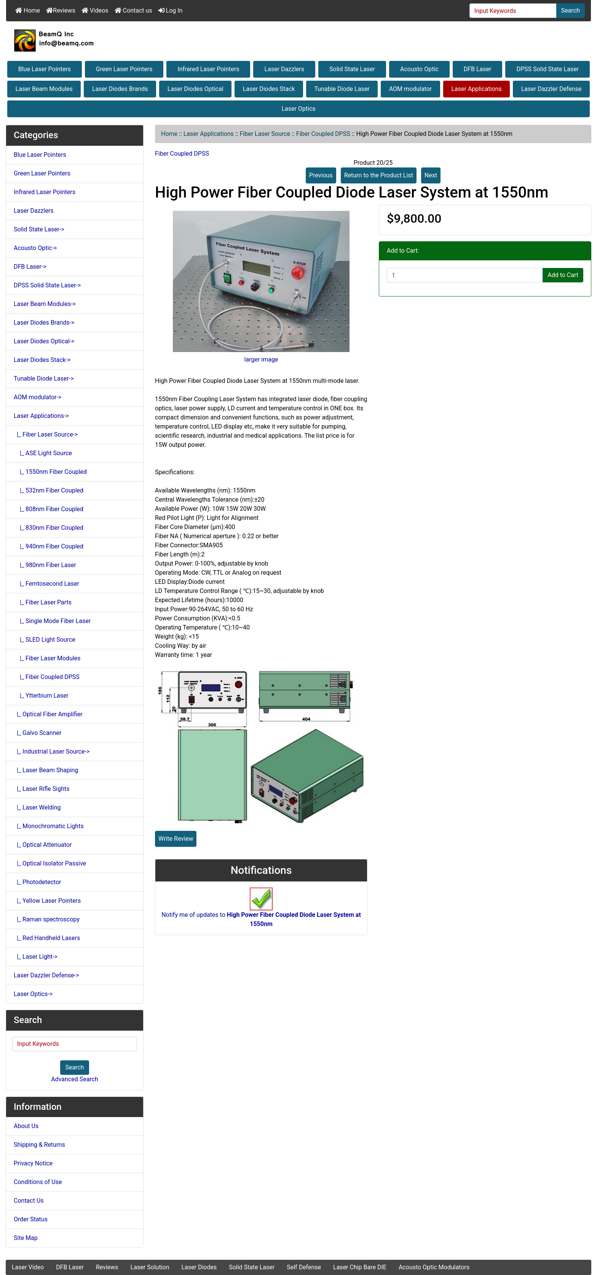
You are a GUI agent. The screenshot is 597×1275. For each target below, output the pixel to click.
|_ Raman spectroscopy (47, 919)
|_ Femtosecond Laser (46, 583)
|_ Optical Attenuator (43, 844)
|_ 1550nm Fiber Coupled (50, 471)
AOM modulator (410, 88)
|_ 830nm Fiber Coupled (48, 527)
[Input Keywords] (513, 10)
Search (570, 10)
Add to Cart (563, 275)
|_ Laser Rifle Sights (41, 788)
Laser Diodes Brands (120, 88)
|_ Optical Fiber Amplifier (48, 714)
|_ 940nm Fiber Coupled (48, 546)
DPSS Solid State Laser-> (47, 285)
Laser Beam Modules (44, 88)
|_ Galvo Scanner (37, 732)
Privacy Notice (33, 1163)
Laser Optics (298, 108)
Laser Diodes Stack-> (42, 359)
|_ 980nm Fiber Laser (45, 565)
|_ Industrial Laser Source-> (51, 751)
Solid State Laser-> (39, 229)
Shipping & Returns (39, 1144)
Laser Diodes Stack (269, 88)
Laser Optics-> (33, 994)
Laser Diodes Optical (195, 88)
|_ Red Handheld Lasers (47, 938)
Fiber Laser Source (265, 133)
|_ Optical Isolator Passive (50, 863)
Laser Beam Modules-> (45, 304)
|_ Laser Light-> (35, 956)
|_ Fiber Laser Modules (47, 658)
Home (27, 10)
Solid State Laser (352, 69)
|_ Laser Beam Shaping (46, 770)
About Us (26, 1126)
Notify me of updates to (261, 911)
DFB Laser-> (30, 266)
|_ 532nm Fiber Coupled (48, 490)
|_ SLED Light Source (44, 639)
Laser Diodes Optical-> (44, 341)
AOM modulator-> (37, 397)
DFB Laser (478, 69)
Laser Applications (476, 88)
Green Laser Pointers (124, 69)
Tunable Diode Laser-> (44, 378)
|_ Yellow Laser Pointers (47, 900)
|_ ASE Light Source (43, 453)
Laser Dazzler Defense (551, 88)
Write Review (175, 838)
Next (431, 175)
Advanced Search (74, 1079)
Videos (95, 10)
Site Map (26, 1238)
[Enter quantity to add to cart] (465, 275)
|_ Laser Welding (37, 807)
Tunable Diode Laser (342, 88)
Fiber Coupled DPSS (323, 133)
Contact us (133, 10)
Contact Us (29, 1200)
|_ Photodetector (37, 882)
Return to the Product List (378, 175)
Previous (321, 175)
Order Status (31, 1219)
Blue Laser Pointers (44, 69)
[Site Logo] (298, 40)
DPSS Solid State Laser (547, 69)
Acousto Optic (419, 69)
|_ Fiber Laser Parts (43, 602)
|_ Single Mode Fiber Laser (52, 621)
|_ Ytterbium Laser (41, 695)
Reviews (60, 10)
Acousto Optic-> (35, 248)
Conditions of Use (38, 1182)
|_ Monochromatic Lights (49, 826)
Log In (170, 10)
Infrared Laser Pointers (208, 69)
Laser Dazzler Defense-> (46, 975)
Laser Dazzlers (284, 69)
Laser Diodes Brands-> (44, 322)
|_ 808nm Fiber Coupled (48, 509)
